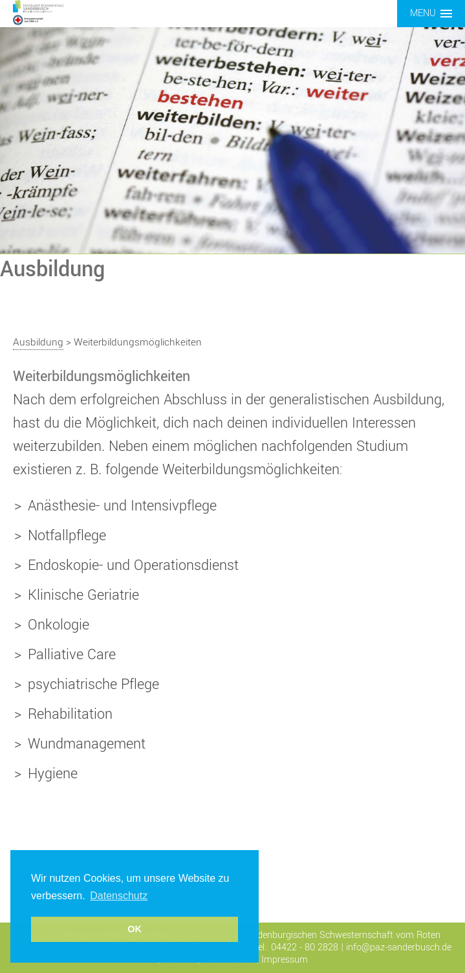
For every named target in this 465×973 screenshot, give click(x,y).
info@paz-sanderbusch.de (398, 947)
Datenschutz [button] (118, 895)
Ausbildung (38, 342)
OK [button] (134, 929)
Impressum (284, 960)
